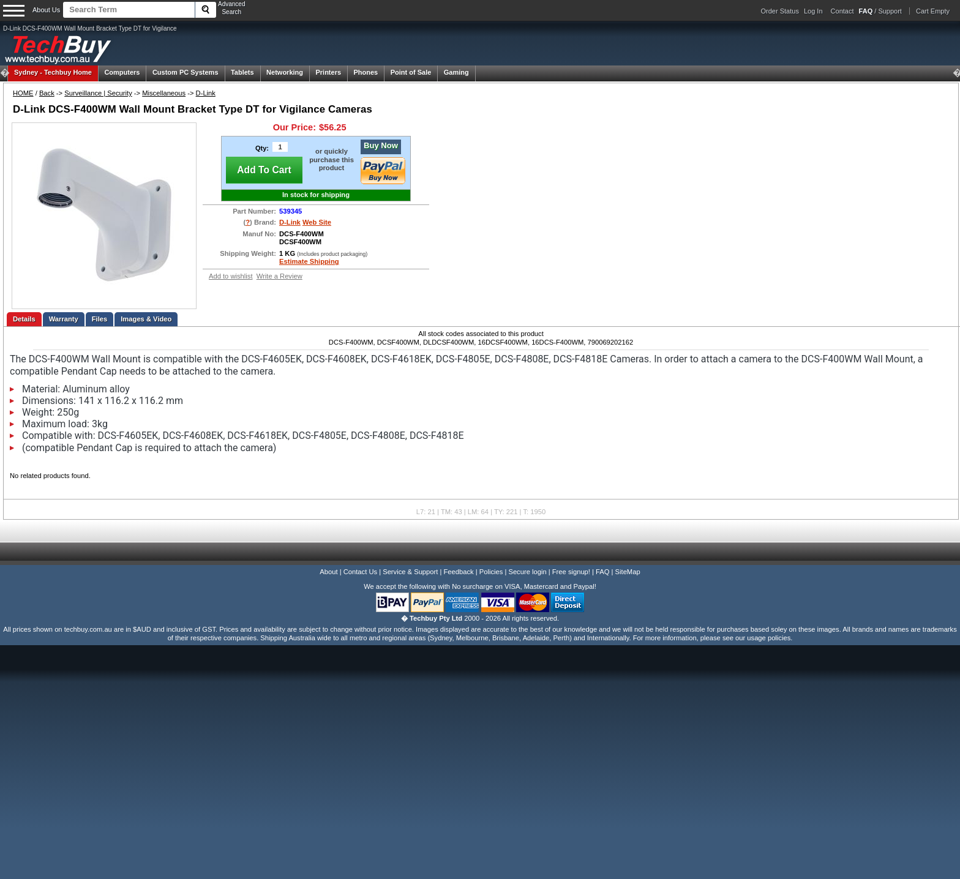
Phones (366, 72)
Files (100, 319)
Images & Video (146, 319)
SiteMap (627, 571)
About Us (46, 9)
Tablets (242, 72)
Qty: (262, 148)
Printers (328, 72)
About (328, 571)
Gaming (456, 72)
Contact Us (360, 571)
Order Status (780, 11)
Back (46, 93)
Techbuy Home (53, 72)
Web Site (316, 222)
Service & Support (410, 571)
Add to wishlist (231, 276)
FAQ (602, 571)
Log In (813, 11)
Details (24, 319)
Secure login (527, 571)
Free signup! (571, 571)
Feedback (458, 571)
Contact (842, 11)
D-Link (206, 93)
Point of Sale (411, 72)
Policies (491, 571)
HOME (23, 93)
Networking (284, 72)
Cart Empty (933, 11)
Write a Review (279, 276)
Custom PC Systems (185, 72)
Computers (122, 72)
